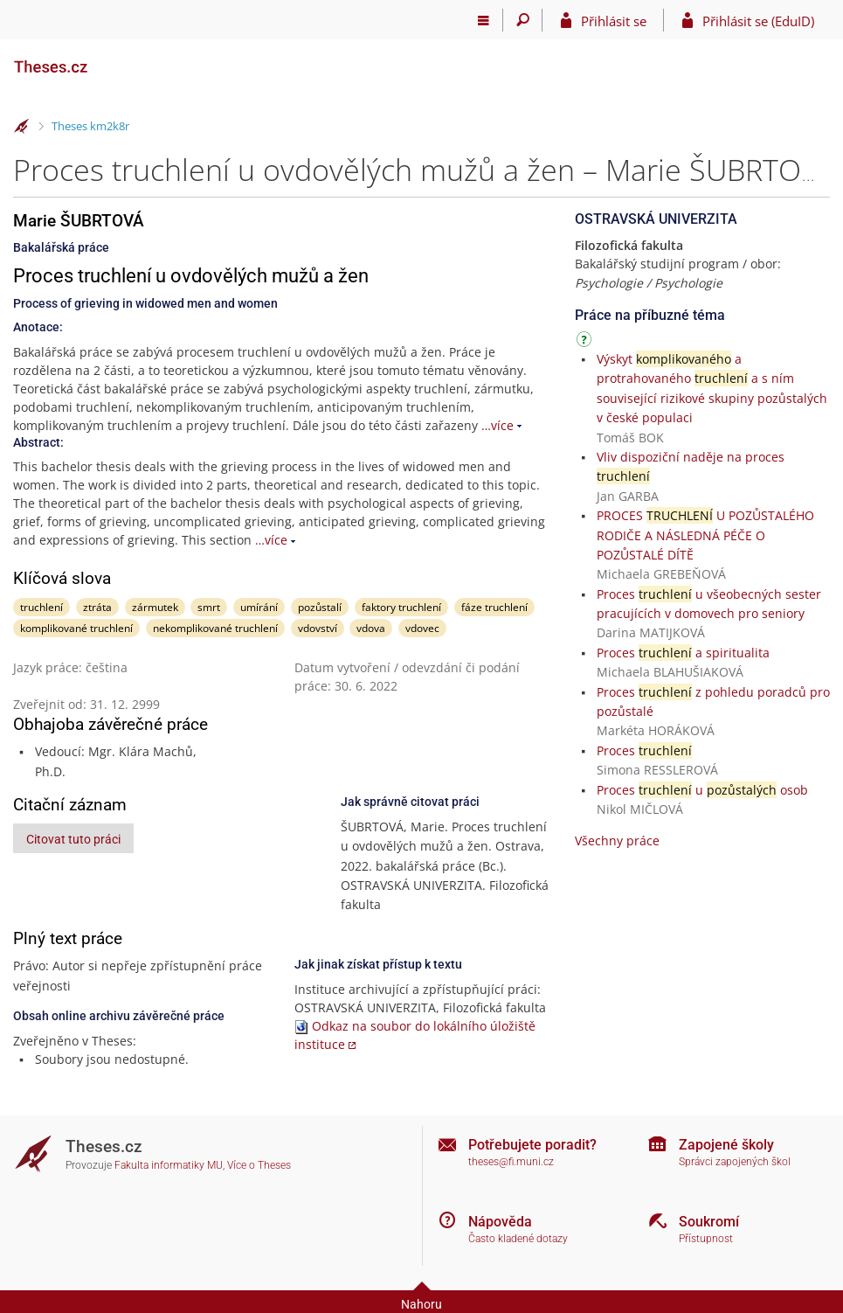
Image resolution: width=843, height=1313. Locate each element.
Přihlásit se (613, 21)
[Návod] (586, 342)
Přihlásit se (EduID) (758, 21)
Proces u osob (702, 790)
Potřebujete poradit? (532, 1144)
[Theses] (100, 59)
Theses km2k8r (90, 126)
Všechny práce (617, 840)
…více (497, 425)
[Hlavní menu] (483, 20)
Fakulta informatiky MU (168, 1165)
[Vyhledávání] (522, 20)
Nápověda (500, 1221)
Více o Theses (259, 1165)
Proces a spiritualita (683, 652)
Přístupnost (706, 1239)
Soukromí (709, 1221)
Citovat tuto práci (73, 839)
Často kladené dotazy (518, 1239)
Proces (644, 750)
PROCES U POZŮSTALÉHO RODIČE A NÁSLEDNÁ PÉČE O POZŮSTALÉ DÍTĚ (705, 535)
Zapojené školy (726, 1144)
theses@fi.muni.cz (511, 1162)
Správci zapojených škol (735, 1162)
